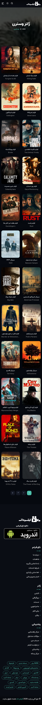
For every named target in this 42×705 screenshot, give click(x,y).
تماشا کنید (7, 677)
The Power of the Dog (31, 484)
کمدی (12, 682)
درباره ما (36, 554)
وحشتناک (34, 677)
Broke (10, 152)
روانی (37, 615)
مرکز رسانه (35, 653)
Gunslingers (10, 226)
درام (17, 677)
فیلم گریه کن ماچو (31, 407)
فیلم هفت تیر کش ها (10, 223)
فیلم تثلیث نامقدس (31, 149)
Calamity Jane (10, 189)
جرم (6, 672)
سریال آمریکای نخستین (31, 297)
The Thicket (31, 447)
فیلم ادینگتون (10, 112)
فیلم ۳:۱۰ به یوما (10, 481)
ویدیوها (16, 667)
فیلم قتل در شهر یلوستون (10, 334)
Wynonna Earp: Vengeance (10, 410)
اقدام (7, 667)
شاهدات (36, 559)
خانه (24, 28)
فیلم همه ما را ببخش (10, 75)
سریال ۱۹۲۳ (10, 260)
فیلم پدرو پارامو (31, 334)
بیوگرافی (35, 597)
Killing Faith (31, 79)
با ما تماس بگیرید (32, 563)
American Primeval (31, 300)
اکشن (36, 593)
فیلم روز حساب (31, 186)
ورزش (25, 677)
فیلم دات (19, 698)
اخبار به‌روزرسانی (32, 576)
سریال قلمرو (10, 370)
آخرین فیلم (22, 687)
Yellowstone (31, 373)
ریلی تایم (36, 610)
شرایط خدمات (34, 568)
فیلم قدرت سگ (31, 481)
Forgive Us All (10, 79)
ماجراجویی (35, 606)
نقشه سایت (34, 682)
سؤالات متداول (33, 636)
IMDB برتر (34, 663)
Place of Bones (10, 447)
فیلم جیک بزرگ (10, 297)
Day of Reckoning (31, 189)
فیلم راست (31, 223)
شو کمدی (21, 682)
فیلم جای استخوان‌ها (10, 444)
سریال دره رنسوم (31, 260)
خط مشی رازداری (32, 572)
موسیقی (15, 672)
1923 (10, 263)
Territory (10, 373)
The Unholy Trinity (31, 152)
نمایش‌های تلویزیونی (30, 667)
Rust (31, 226)
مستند (36, 602)
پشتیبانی (35, 649)
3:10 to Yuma (10, 484)
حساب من (35, 640)
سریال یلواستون (31, 370)
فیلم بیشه (31, 444)
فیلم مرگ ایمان (31, 75)
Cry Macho (31, 410)
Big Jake (10, 300)
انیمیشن (26, 672)
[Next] (13, 493)
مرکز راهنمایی (33, 631)
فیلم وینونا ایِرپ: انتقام (10, 407)
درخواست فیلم (33, 644)
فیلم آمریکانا (31, 112)
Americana (31, 115)
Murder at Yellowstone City (10, 337)
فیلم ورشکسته (10, 149)
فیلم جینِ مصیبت (10, 186)
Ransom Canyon (31, 263)
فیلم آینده (9, 687)
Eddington (10, 115)
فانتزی (36, 672)
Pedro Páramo (31, 337)
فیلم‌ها (11, 663)
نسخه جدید (23, 663)
